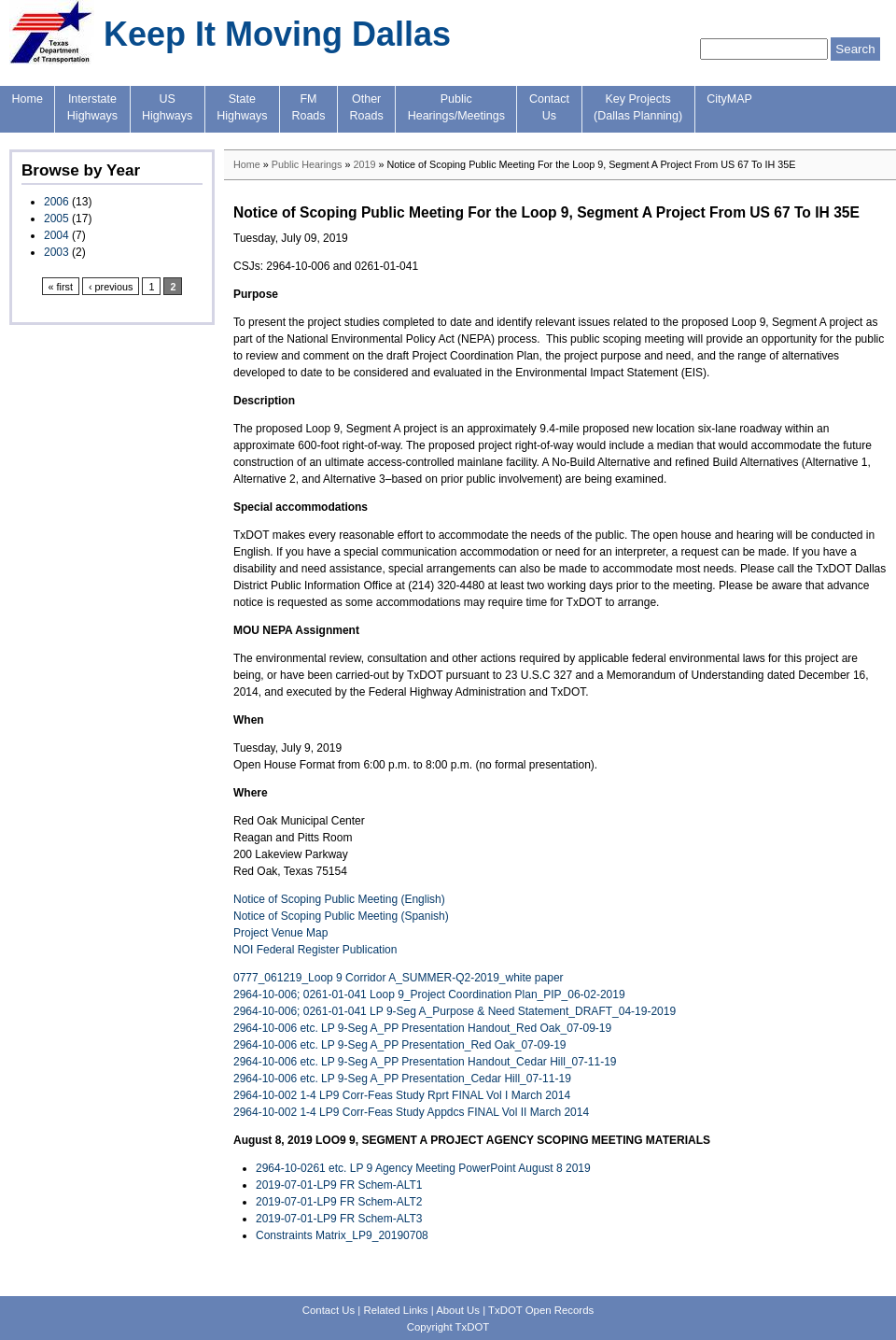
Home (27, 99)
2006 (56, 201)
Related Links (395, 1310)
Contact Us (328, 1310)
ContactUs (549, 107)
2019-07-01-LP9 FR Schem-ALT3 (339, 1218)
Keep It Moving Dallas (277, 34)
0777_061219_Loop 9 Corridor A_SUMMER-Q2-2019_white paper (398, 977)
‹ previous (111, 286)
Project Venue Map (280, 932)
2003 (56, 252)
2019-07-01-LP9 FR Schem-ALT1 (339, 1185)
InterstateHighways (92, 107)
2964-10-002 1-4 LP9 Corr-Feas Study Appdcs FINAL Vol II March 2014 (411, 1112)
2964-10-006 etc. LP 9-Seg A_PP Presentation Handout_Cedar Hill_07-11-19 (425, 1061)
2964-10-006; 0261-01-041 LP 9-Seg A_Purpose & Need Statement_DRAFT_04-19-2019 (454, 1011)
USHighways (167, 107)
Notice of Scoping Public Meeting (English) (339, 899)
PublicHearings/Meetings (456, 107)
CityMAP (729, 99)
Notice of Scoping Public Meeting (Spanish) (341, 916)
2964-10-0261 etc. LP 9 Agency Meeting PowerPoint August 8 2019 (423, 1168)
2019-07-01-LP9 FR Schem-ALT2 (339, 1201)
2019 (364, 164)
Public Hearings (307, 164)
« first (61, 286)
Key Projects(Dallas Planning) (638, 107)
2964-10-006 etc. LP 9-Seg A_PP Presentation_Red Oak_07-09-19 (399, 1044)
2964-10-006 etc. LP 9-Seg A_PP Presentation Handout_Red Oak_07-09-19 (422, 1028)
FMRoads (308, 107)
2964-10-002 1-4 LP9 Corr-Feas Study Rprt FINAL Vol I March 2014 (401, 1095)
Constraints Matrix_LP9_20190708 (342, 1235)
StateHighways (242, 107)
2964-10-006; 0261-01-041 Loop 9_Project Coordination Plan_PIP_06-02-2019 (429, 994)
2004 (56, 235)
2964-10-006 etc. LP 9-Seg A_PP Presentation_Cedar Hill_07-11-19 (402, 1078)
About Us (458, 1310)
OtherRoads (367, 107)
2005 (56, 218)
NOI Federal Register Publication (315, 949)
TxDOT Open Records (541, 1310)
